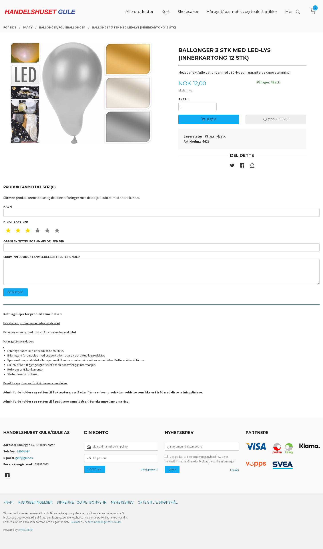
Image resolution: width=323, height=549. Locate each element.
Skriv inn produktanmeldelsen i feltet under (161, 270)
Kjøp (208, 119)
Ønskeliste (276, 119)
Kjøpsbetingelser (35, 502)
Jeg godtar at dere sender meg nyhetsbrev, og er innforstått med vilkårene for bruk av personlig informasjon (200, 459)
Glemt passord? (149, 469)
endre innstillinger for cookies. (104, 522)
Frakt (8, 502)
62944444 (23, 451)
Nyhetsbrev (122, 502)
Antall (184, 99)
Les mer (234, 470)
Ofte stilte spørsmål (158, 502)
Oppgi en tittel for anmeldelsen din (161, 245)
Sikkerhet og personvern (82, 502)
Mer (289, 11)
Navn (161, 211)
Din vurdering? (15, 222)
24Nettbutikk (25, 530)
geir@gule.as (24, 458)
